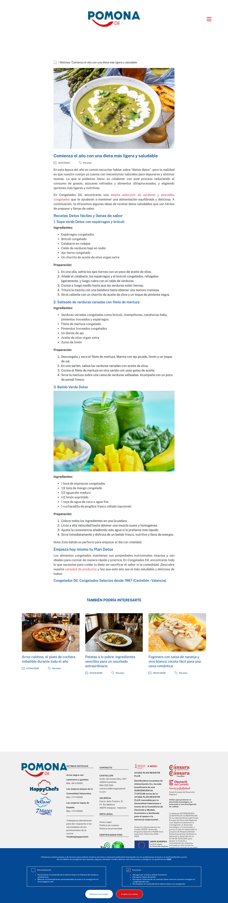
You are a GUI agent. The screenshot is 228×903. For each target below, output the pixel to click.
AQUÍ (169, 859)
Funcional (136, 870)
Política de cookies (109, 825)
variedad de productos (81, 569)
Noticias (65, 62)
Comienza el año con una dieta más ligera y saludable (104, 62)
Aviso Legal (105, 822)
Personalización (44, 870)
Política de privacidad (110, 828)
